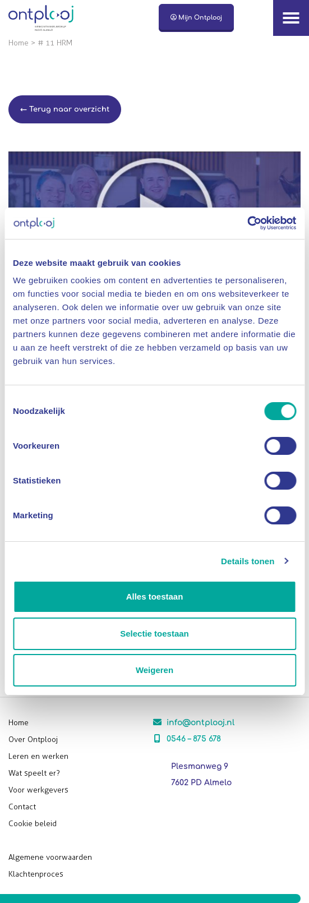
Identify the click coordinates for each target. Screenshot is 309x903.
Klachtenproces (35, 874)
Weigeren (154, 670)
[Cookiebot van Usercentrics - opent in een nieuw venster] (247, 223)
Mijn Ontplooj (196, 17)
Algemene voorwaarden (50, 857)
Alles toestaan (154, 596)
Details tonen (247, 561)
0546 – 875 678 (194, 739)
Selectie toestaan (154, 633)
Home (18, 43)
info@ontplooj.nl (200, 722)
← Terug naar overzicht (64, 109)
